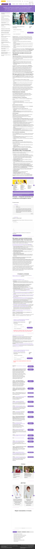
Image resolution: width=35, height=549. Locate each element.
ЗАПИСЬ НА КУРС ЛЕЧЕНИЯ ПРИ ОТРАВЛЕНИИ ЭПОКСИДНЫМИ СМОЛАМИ (23, 191)
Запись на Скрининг (30, 369)
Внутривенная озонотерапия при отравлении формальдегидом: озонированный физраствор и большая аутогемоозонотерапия (23, 187)
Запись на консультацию (30, 412)
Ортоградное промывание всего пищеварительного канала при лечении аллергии (6, 43)
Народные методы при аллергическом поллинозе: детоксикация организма (28, 474)
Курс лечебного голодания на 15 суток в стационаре (6, 55)
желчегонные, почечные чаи (29, 290)
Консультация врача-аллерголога (5, 15)
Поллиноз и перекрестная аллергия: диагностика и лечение (16, 474)
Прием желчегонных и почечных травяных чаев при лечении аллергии (5, 46)
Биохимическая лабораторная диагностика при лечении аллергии (5, 19)
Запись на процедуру (30, 402)
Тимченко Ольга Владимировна (17, 499)
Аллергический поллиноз (16, 476)
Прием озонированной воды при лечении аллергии (5, 48)
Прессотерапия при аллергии (4, 44)
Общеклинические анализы (17, 538)
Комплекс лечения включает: (17, 29)
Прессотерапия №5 (16, 345)
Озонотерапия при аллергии (4, 38)
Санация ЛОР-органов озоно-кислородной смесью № (23, 343)
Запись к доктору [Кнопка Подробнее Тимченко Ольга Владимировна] (17, 504)
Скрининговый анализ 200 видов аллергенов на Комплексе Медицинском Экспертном (6, 25)
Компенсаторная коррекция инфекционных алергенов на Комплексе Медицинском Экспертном (6, 53)
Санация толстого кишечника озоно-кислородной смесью (21, 292)
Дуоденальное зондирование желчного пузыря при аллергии (5, 36)
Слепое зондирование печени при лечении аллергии (5, 50)
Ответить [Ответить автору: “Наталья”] (32, 213)
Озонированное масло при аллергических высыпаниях (4, 40)
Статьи (28, 531)
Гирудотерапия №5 (18, 411)
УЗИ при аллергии (16, 541)
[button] (12, 185)
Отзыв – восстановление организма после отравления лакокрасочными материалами (30, 186)
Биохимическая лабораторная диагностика (19, 536)
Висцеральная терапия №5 (19, 346)
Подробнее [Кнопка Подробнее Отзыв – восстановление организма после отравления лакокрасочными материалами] (29, 188)
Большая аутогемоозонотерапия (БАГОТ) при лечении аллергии (5, 32)
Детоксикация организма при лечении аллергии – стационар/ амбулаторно (5, 30)
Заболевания (24, 531)
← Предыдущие (16, 204)
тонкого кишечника (28, 288)
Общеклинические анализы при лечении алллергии (5, 22)
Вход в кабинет (31, 2)
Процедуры (19, 531)
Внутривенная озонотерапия (17, 297)
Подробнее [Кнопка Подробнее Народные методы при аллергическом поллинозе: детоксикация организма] (26, 477)
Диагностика (14, 531)
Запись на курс (30, 396)
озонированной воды (17, 290)
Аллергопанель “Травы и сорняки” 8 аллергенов (5, 17)
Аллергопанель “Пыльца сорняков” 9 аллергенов (20, 535)
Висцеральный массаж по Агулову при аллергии (5, 34)
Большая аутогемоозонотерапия (19, 429)
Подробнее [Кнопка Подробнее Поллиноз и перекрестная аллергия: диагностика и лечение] (15, 477)
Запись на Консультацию (30, 366)
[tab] (23, 195)
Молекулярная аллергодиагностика (18, 537)
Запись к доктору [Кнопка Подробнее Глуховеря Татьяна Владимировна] (28, 505)
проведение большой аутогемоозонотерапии (21, 298)
